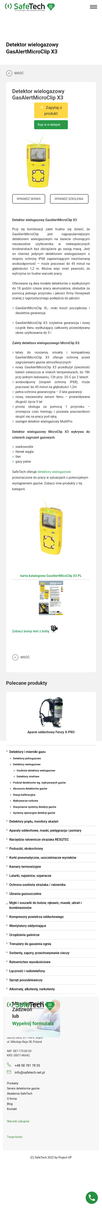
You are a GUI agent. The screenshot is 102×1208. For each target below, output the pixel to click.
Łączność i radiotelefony (27, 971)
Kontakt (12, 1109)
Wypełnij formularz (33, 1023)
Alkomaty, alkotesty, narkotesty (32, 989)
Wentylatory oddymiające (27, 926)
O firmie (12, 1098)
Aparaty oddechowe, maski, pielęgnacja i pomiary (45, 830)
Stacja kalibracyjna (24, 794)
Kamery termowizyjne (25, 867)
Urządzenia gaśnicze (24, 935)
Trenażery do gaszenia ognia (30, 944)
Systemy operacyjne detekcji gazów (34, 812)
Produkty (12, 1083)
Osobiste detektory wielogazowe (36, 770)
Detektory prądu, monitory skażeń (33, 821)
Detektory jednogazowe (27, 758)
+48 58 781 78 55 (23, 1065)
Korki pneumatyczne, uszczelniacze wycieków (42, 858)
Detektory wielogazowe (27, 764)
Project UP (65, 1157)
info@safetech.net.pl (26, 1072)
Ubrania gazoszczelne (25, 894)
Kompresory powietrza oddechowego (36, 917)
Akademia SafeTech (19, 1093)
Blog (10, 1103)
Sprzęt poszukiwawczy (26, 980)
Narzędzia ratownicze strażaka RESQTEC (39, 839)
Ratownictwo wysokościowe (29, 962)
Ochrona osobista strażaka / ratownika (37, 885)
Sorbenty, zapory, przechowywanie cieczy (39, 953)
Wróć (15, 73)
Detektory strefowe (28, 776)
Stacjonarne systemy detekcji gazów (34, 806)
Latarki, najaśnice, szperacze (30, 876)
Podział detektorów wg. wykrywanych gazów (39, 782)
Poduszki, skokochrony (26, 849)
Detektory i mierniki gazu (27, 752)
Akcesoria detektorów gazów (30, 788)
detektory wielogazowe (54, 472)
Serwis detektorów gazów (23, 1088)
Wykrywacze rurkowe (25, 800)
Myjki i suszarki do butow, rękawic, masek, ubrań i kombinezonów (45, 905)
